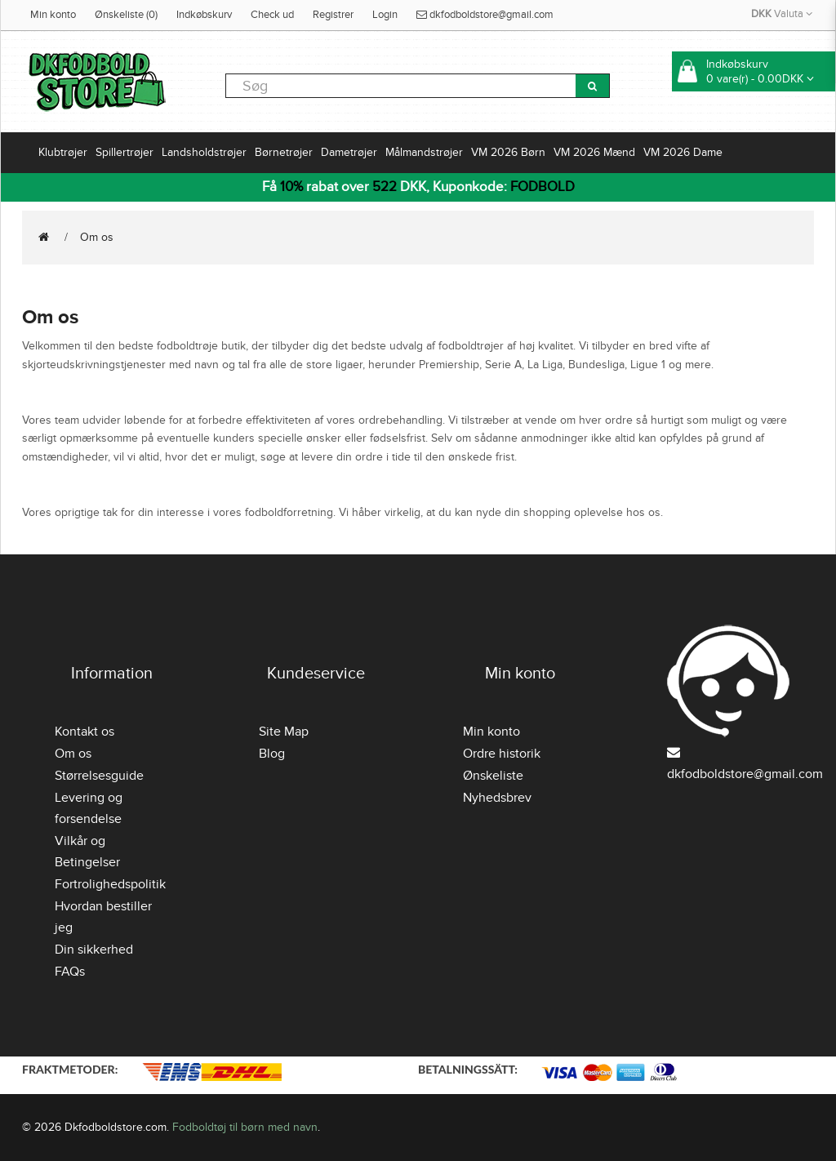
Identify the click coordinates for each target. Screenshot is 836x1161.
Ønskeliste (493, 775)
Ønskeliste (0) (126, 14)
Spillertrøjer (124, 152)
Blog (272, 753)
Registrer (333, 14)
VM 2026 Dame (683, 152)
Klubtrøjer (62, 152)
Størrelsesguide (99, 775)
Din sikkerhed (94, 949)
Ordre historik (501, 753)
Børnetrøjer (284, 152)
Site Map (284, 731)
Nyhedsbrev (497, 798)
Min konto (53, 14)
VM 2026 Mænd (594, 152)
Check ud (272, 14)
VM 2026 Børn (508, 152)
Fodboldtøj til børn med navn (245, 1127)
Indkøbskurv (204, 14)
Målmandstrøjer (424, 152)
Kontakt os (84, 731)
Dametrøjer (349, 152)
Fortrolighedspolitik (110, 884)
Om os (96, 237)
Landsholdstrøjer (204, 152)
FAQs (70, 971)
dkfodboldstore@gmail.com (485, 14)
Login (385, 14)
